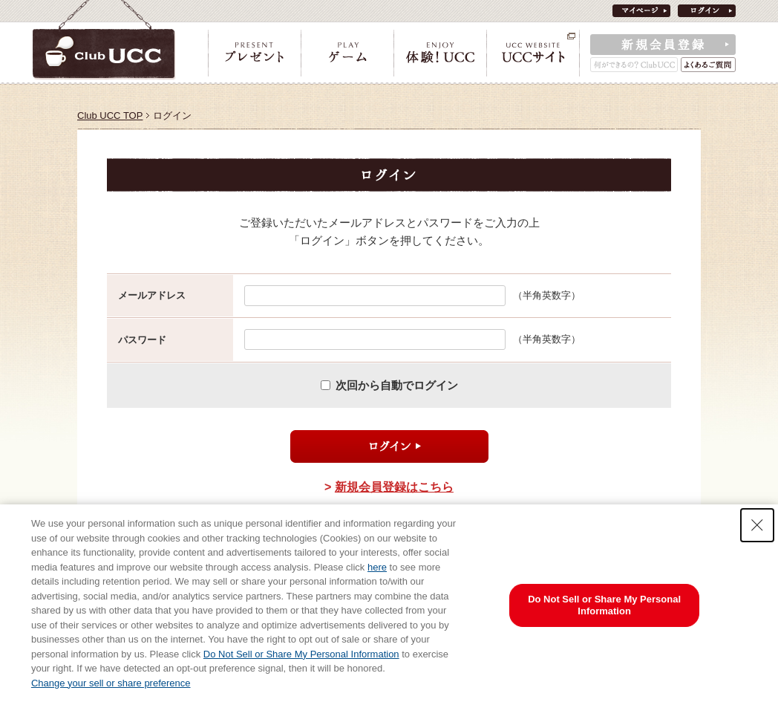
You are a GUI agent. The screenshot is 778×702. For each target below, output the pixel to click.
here (377, 567)
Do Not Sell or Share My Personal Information (301, 654)
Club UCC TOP (110, 115)
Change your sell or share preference (111, 683)
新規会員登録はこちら (394, 487)
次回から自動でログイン (397, 385)
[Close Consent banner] (757, 525)
